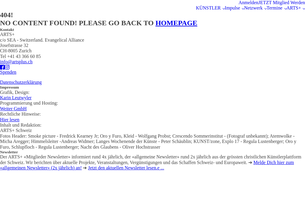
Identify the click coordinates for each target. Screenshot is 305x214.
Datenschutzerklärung (21, 82)
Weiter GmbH (13, 108)
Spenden (8, 72)
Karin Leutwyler (15, 97)
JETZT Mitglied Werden (281, 2)
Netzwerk (253, 7)
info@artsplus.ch (16, 61)
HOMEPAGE (176, 23)
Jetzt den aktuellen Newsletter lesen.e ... (126, 167)
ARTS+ (293, 7)
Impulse (232, 7)
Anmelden (248, 2)
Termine (274, 7)
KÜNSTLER (208, 7)
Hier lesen (9, 119)
